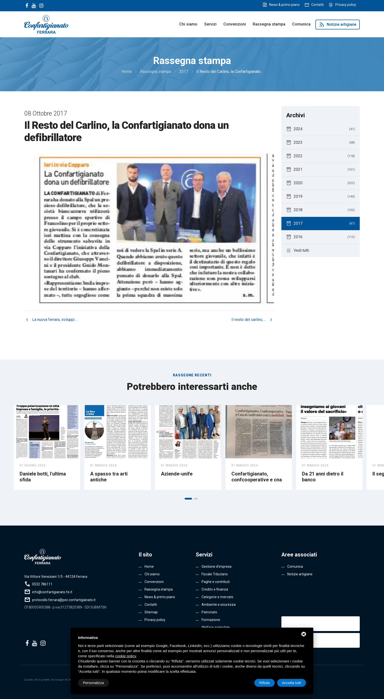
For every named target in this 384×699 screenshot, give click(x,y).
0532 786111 (42, 584)
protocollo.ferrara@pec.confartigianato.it (64, 600)
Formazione (211, 620)
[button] (188, 499)
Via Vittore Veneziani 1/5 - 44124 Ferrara (55, 577)
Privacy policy (345, 5)
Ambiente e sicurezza (219, 605)
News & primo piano (284, 5)
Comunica (301, 24)
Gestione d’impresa (216, 566)
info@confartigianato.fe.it (52, 592)
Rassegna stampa (269, 24)
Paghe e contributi (216, 582)
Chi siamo (188, 24)
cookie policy (125, 656)
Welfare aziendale (216, 627)
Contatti (317, 5)
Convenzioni (234, 24)
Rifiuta (264, 683)
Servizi (210, 24)
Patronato (209, 612)
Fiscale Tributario (215, 574)
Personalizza (93, 683)
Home (149, 566)
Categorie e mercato (217, 597)
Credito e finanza (215, 589)
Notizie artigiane (337, 24)
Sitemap (151, 612)
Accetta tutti (291, 683)
